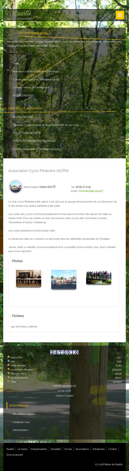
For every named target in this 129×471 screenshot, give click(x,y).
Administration (20, 430)
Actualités (56, 449)
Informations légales (24, 414)
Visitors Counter (64, 395)
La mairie (22, 449)
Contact (112, 449)
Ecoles (68, 449)
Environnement (15, 454)
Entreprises (99, 449)
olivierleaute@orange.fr (90, 191)
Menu (120, 15)
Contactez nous (21, 422)
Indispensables (39, 449)
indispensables (53, 41)
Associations (82, 449)
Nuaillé (10, 449)
